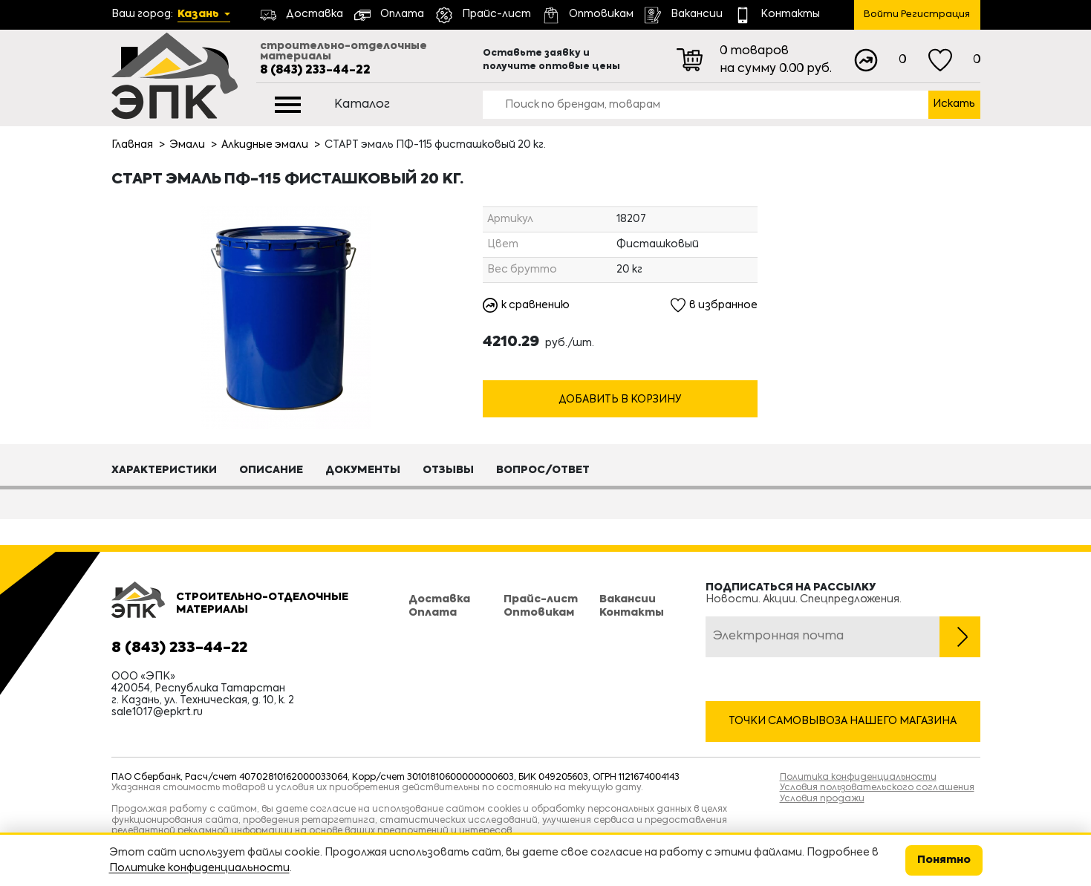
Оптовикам (539, 613)
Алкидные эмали (264, 145)
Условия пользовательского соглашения (877, 788)
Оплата (432, 613)
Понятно (944, 860)
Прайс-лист (541, 599)
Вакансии (627, 599)
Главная (132, 145)
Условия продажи (822, 799)
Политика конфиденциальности (858, 777)
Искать (954, 104)
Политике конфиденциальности (199, 868)
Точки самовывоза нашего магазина (843, 721)
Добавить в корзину (619, 400)
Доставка (439, 599)
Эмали (187, 145)
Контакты (631, 613)
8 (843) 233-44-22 (315, 70)
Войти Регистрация (917, 14)
